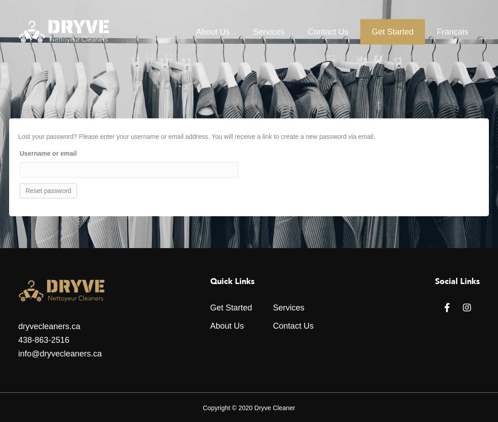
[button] (447, 308)
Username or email (48, 153)
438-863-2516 (43, 340)
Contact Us (328, 31)
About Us (213, 31)
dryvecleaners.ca (49, 326)
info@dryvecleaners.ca (60, 353)
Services (269, 31)
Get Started (393, 31)
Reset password (48, 190)
